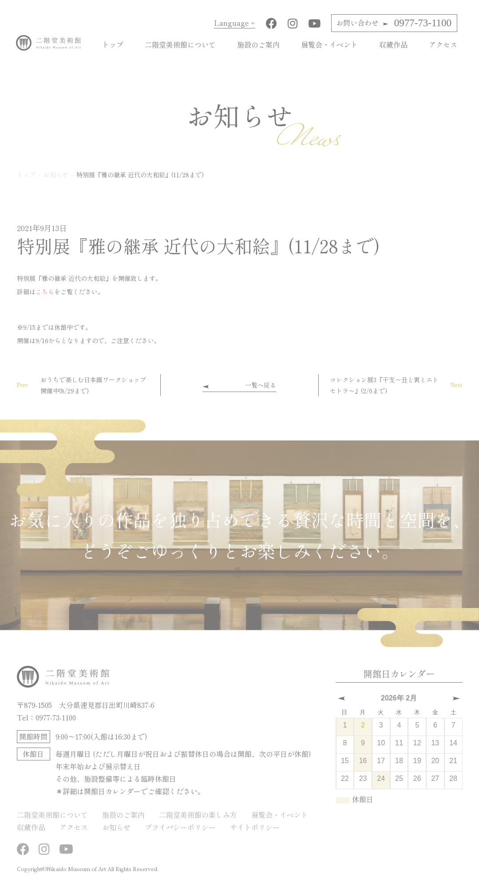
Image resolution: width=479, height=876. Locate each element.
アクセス (443, 44)
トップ (112, 44)
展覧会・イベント (329, 44)
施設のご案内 (258, 44)
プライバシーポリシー (180, 827)
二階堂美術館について (180, 44)
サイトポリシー (255, 827)
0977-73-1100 (393, 22)
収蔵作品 (393, 44)
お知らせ (116, 827)
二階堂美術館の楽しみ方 (198, 814)
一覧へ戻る (260, 384)
